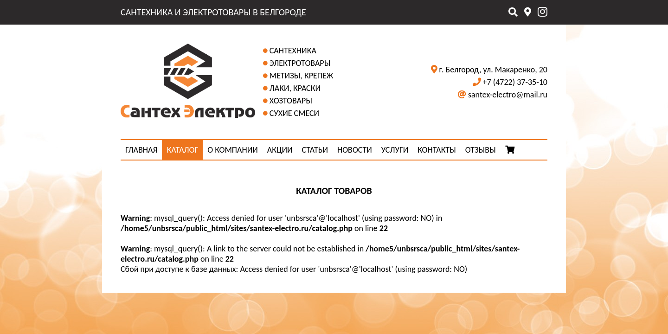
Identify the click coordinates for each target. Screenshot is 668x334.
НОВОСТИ (354, 150)
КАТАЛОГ (182, 150)
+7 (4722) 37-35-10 (515, 82)
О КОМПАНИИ (232, 150)
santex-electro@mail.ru (507, 95)
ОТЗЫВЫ (480, 150)
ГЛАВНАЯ (141, 150)
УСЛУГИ (394, 150)
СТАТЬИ (315, 150)
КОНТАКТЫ (437, 150)
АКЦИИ (280, 150)
